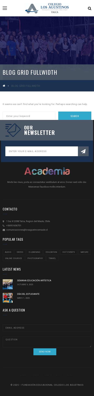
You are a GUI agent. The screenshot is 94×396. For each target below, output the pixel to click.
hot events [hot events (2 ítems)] (69, 252)
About (70, 375)
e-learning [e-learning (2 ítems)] (34, 252)
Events (48, 375)
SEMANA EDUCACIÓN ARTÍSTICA (34, 280)
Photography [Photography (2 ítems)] (35, 258)
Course (35, 375)
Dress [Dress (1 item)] (20, 252)
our (28, 127)
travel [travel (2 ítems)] (52, 258)
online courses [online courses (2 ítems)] (13, 258)
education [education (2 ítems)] (51, 252)
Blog (59, 375)
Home (23, 375)
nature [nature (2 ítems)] (84, 252)
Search (75, 116)
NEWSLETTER (39, 132)
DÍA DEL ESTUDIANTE (28, 294)
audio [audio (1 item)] (8, 252)
